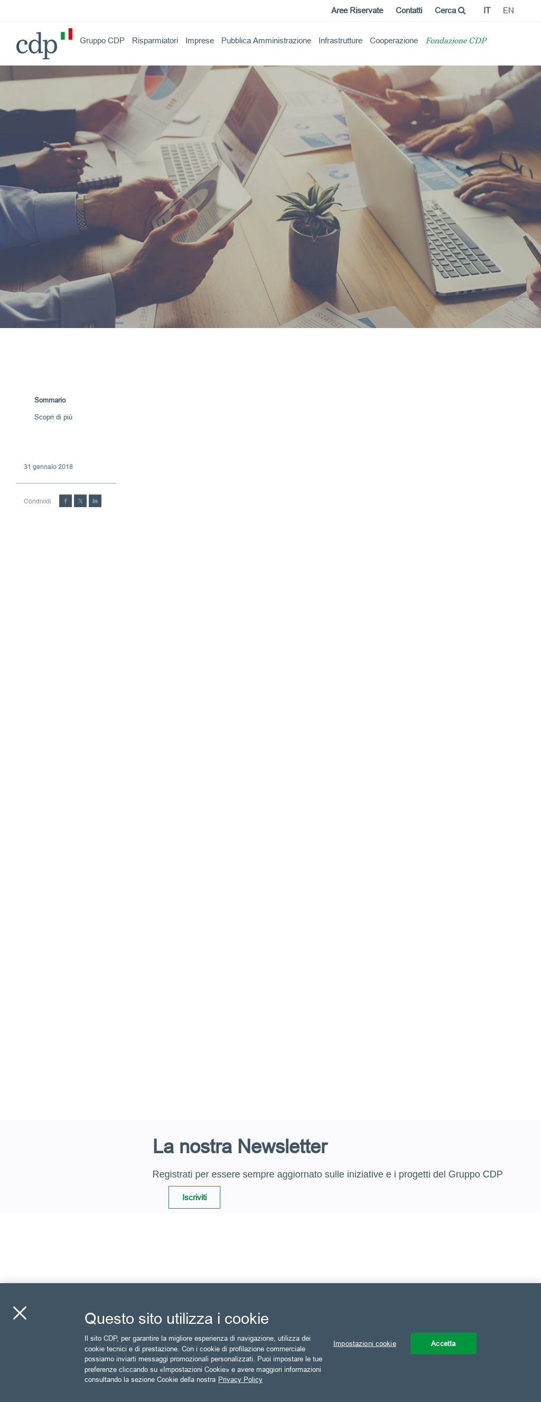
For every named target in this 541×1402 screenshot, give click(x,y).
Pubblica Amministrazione (266, 40)
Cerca (450, 10)
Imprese (199, 40)
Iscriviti (194, 1197)
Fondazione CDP (455, 41)
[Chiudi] (19, 1312)
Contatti (409, 10)
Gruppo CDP (102, 40)
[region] (270, 1342)
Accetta (443, 1343)
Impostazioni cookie (364, 1343)
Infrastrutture (340, 40)
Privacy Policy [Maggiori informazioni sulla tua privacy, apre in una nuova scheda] (240, 1379)
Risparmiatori (155, 40)
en (508, 10)
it (486, 10)
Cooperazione (394, 40)
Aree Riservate (357, 10)
